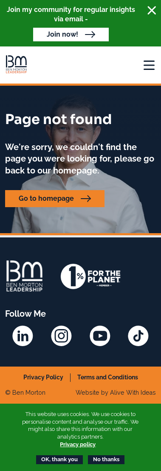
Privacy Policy (43, 377)
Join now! (62, 34)
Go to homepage (46, 198)
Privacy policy (78, 444)
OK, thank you (59, 459)
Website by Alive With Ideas (116, 392)
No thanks (106, 459)
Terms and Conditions (107, 377)
